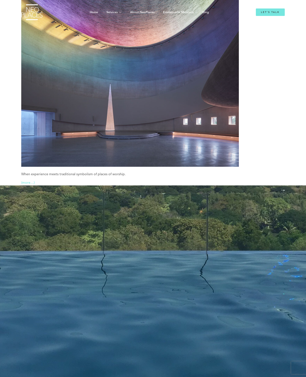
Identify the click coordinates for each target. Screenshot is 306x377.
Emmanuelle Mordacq (178, 12)
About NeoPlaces (142, 12)
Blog (205, 12)
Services (112, 12)
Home (94, 12)
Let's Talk (270, 12)
